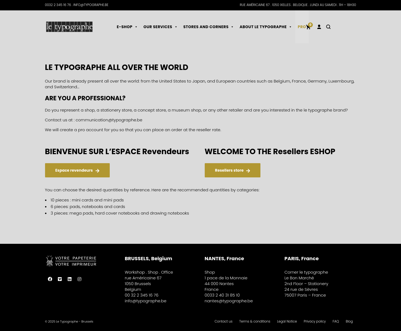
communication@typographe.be (109, 120)
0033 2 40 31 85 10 (222, 295)
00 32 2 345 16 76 (141, 295)
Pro (302, 27)
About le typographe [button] (266, 27)
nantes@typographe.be (229, 301)
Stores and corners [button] (208, 27)
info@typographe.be (146, 301)
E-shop (127, 27)
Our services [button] (160, 27)
